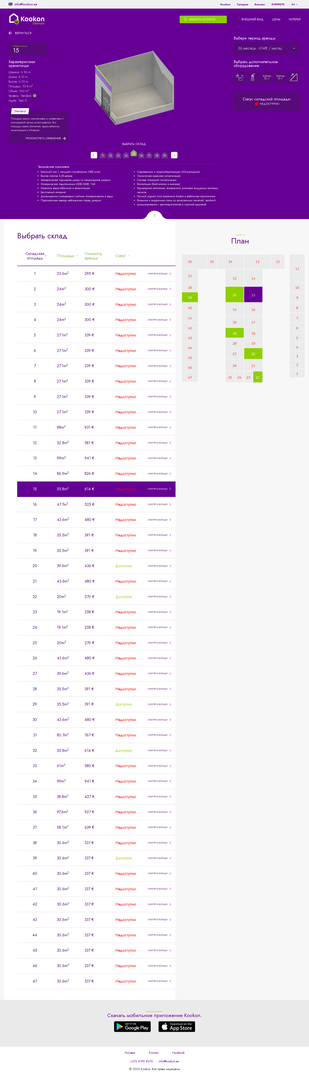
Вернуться (23, 33)
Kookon (225, 4)
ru (293, 4)
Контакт (259, 4)
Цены (276, 19)
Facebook (178, 1053)
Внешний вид (253, 19)
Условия (130, 1053)
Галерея (242, 4)
